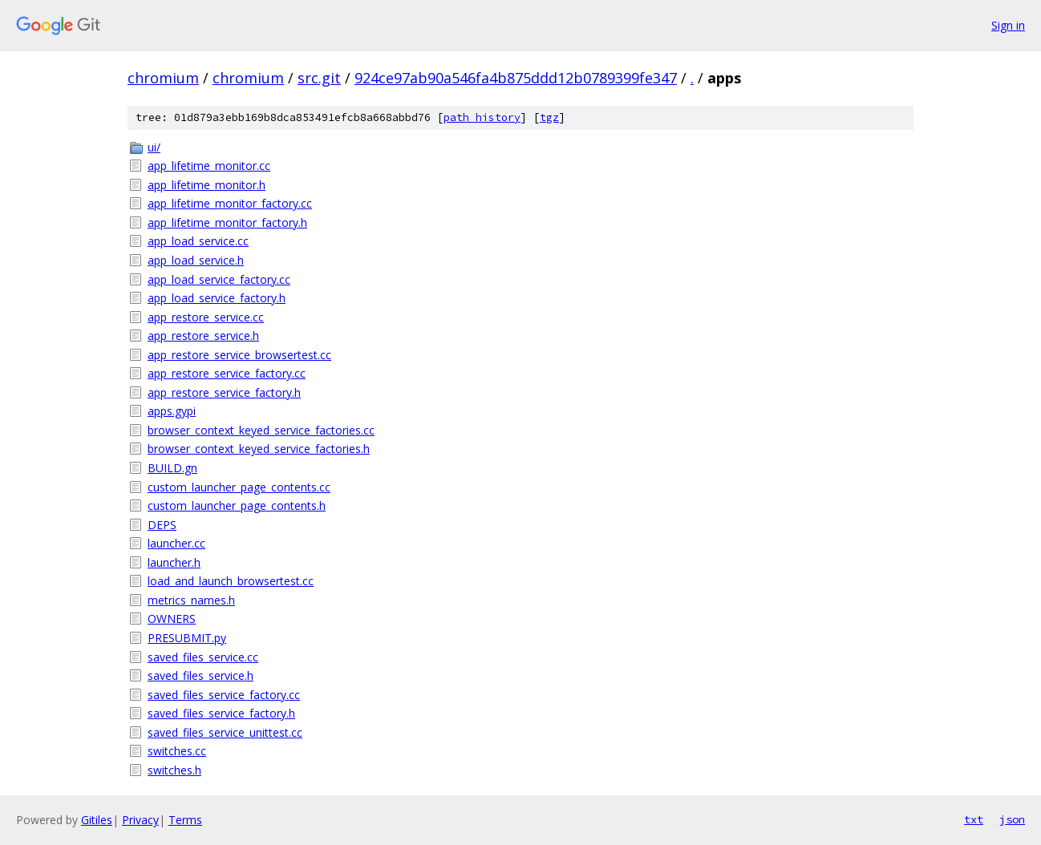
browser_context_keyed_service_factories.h (259, 448)
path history (482, 117)
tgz (549, 117)
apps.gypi (172, 410)
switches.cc (177, 750)
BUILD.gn (172, 467)
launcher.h (174, 562)
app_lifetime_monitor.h (206, 184)
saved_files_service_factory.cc (224, 694)
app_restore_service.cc (206, 317)
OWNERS (172, 618)
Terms (185, 819)
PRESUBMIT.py (187, 637)
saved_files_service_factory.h (221, 713)
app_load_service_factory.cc (219, 279)
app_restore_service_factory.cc (227, 373)
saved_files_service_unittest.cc (225, 732)
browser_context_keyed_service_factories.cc (261, 430)
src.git (319, 77)
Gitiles (96, 819)
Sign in (1008, 25)
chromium (163, 77)
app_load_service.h (196, 260)
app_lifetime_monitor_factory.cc (230, 203)
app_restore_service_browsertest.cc (239, 354)
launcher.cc (176, 543)
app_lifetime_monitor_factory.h (227, 222)
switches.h (174, 770)
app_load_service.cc (198, 241)
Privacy (140, 819)
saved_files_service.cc (203, 657)
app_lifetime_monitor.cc (209, 165)
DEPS (162, 524)
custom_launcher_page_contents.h (237, 505)
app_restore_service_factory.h (224, 392)
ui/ (154, 147)
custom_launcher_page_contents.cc (239, 487)
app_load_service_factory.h (217, 297)
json (1012, 819)
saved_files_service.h (200, 675)
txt (973, 819)
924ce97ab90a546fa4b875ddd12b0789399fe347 (515, 77)
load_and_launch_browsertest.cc (231, 580)
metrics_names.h (191, 600)
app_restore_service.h (203, 335)
